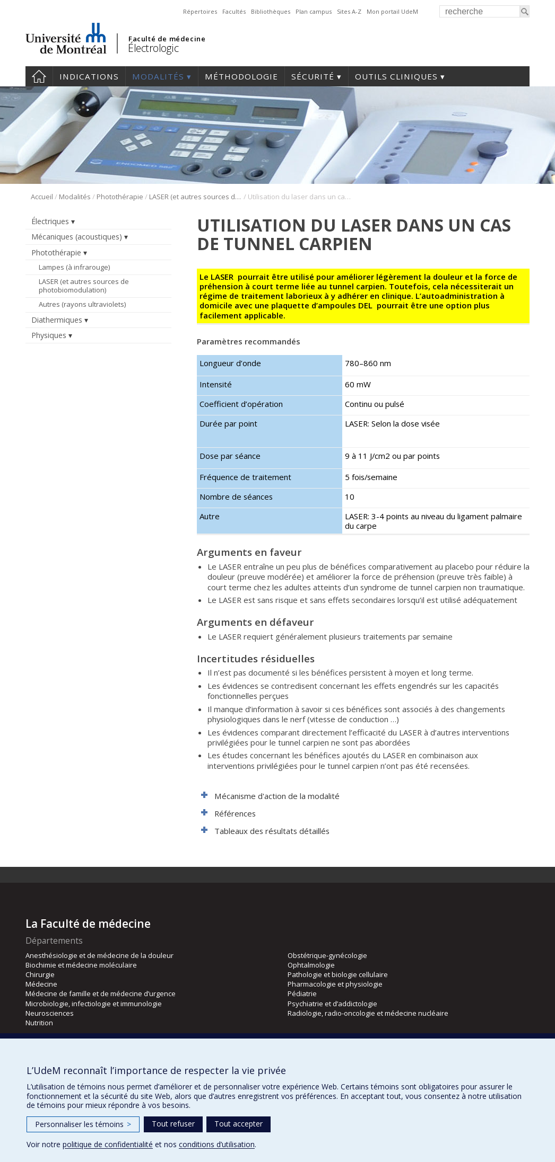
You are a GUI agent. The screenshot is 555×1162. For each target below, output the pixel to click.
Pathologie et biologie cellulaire (338, 974)
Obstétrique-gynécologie (327, 955)
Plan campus (314, 11)
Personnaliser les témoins (83, 1124)
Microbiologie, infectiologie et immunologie (93, 1003)
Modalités (158, 76)
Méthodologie (241, 76)
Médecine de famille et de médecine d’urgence (100, 993)
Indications (89, 76)
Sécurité (312, 76)
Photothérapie (120, 196)
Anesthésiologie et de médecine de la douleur (99, 955)
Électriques (50, 221)
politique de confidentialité (108, 1144)
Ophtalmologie (311, 965)
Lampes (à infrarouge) (74, 267)
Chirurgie (40, 974)
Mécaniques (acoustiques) (76, 237)
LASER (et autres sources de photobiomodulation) (195, 196)
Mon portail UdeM (392, 11)
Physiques (48, 335)
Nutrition (39, 1022)
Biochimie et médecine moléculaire (81, 965)
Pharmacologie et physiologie (335, 984)
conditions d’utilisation (217, 1144)
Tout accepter (238, 1124)
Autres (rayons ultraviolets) (82, 304)
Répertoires (200, 11)
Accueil (39, 76)
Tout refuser (173, 1124)
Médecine (41, 984)
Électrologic (153, 48)
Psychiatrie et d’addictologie (332, 1003)
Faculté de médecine (166, 38)
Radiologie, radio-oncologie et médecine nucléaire (368, 1013)
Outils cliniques (396, 76)
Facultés (234, 11)
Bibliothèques (270, 11)
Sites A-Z (349, 11)
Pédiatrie (302, 993)
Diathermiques (56, 320)
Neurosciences (49, 1013)
